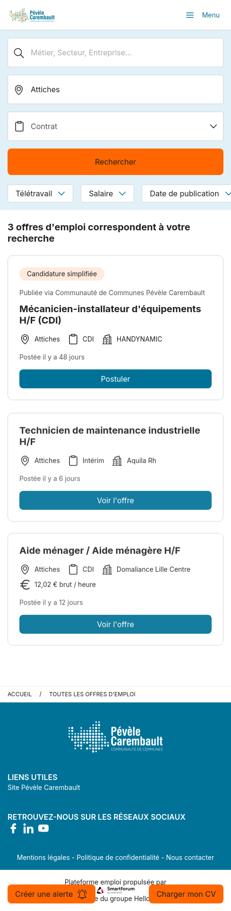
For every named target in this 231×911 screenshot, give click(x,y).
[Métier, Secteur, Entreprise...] (115, 52)
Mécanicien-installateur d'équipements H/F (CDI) (110, 314)
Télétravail (40, 193)
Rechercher (115, 161)
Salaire (107, 193)
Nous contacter (190, 857)
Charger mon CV (186, 894)
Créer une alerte (51, 894)
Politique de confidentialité (118, 857)
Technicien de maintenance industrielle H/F (109, 438)
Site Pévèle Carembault (44, 787)
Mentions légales (43, 857)
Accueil (20, 694)
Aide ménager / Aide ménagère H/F (99, 552)
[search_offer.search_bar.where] (115, 89)
